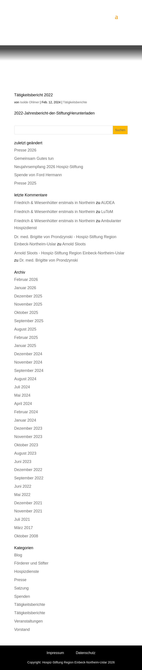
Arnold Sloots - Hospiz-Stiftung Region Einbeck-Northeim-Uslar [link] (69, 253)
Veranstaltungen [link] (28, 621)
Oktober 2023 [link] (26, 445)
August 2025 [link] (25, 329)
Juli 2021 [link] (22, 519)
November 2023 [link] (28, 436)
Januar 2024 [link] (25, 420)
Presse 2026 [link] (25, 150)
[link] (56, 16)
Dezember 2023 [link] (28, 428)
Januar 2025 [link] (25, 345)
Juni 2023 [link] (22, 461)
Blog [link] (18, 555)
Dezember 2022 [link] (28, 470)
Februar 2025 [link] (26, 337)
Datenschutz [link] (85, 653)
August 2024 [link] (25, 379)
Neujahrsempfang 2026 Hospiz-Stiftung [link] (48, 167)
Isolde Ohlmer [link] (29, 102)
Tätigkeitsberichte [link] (75, 102)
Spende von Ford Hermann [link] (38, 175)
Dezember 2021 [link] (28, 503)
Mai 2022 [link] (22, 494)
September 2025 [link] (28, 321)
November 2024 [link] (28, 362)
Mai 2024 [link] (22, 395)
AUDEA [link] (108, 202)
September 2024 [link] (28, 370)
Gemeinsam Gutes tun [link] (34, 158)
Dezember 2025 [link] (28, 296)
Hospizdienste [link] (26, 571)
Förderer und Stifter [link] (31, 563)
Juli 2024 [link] (22, 387)
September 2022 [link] (28, 478)
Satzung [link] (21, 588)
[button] (116, 16)
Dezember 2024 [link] (28, 354)
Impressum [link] (55, 653)
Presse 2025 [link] (25, 183)
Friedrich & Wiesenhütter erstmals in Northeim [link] (54, 202)
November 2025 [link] (28, 304)
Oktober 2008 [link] (26, 536)
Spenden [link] (22, 596)
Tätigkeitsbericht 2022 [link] (33, 95)
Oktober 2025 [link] (26, 312)
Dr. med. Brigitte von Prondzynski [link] (49, 260)
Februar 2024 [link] (26, 412)
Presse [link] (20, 580)
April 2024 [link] (23, 403)
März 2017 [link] (23, 528)
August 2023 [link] (25, 453)
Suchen (120, 130)
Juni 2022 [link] (22, 486)
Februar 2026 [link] (26, 279)
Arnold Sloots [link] (74, 244)
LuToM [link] (107, 211)
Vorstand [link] (22, 629)
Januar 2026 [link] (25, 288)
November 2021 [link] (28, 511)
